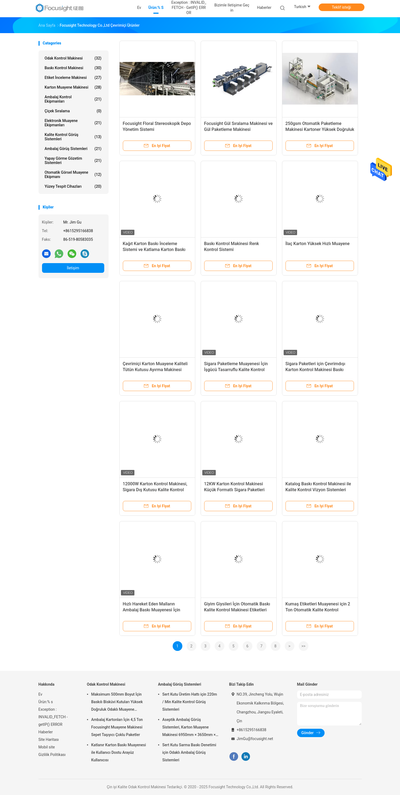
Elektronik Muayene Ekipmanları (73, 122)
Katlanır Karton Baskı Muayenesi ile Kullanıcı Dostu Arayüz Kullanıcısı (118, 752)
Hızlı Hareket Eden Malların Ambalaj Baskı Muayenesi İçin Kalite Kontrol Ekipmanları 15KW (154, 609)
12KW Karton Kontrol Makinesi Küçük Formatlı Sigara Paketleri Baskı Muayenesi (234, 489)
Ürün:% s (46, 702)
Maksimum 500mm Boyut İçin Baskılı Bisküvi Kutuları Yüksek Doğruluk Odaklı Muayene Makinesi (117, 702)
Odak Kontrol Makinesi (73, 58)
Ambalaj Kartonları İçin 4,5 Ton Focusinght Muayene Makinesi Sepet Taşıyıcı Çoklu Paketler (117, 727)
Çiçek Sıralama (73, 111)
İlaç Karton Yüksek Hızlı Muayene (318, 243)
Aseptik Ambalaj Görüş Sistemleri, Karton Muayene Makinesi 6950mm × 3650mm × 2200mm (189, 727)
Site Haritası (49, 739)
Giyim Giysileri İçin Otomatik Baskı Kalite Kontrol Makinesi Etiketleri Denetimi (237, 609)
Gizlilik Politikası (52, 754)
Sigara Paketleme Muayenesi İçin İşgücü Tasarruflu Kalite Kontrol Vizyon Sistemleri (236, 369)
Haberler (46, 732)
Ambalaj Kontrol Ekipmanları (73, 99)
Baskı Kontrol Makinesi (73, 68)
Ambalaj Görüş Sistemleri (73, 148)
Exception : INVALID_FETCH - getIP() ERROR (53, 717)
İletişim (73, 268)
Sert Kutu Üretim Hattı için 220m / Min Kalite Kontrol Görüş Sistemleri (189, 702)
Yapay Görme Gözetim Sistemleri (73, 160)
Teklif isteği (341, 7)
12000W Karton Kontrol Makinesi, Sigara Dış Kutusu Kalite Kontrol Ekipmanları (155, 489)
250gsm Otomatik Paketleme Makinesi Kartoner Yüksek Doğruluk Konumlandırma (320, 129)
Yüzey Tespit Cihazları (73, 186)
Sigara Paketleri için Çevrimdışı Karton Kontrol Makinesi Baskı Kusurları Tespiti (315, 369)
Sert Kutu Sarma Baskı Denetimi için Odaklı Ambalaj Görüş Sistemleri (189, 752)
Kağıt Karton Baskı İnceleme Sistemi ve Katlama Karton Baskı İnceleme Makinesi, (154, 249)
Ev (41, 694)
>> (303, 646)
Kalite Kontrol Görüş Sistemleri (73, 136)
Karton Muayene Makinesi (73, 87)
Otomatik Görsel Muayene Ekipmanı (73, 174)
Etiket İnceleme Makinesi (73, 77)
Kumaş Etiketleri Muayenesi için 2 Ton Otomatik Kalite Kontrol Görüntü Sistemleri (318, 609)
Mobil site (47, 747)
